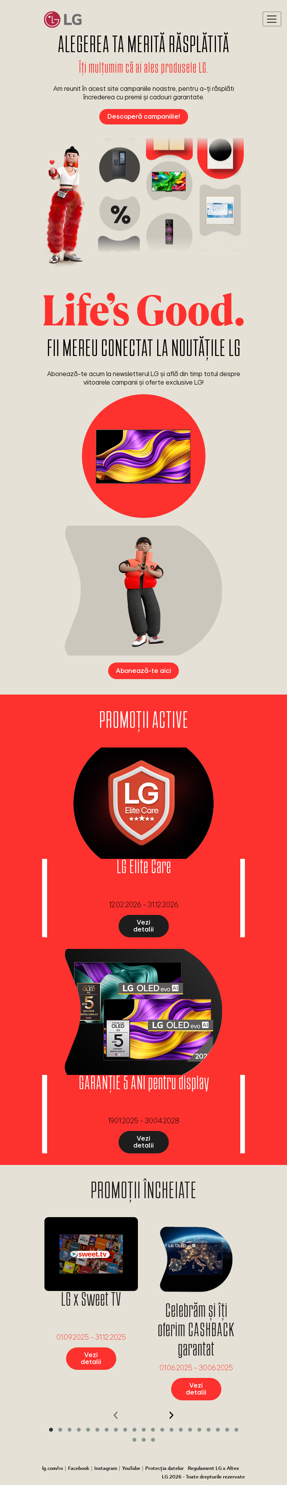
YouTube (131, 1468)
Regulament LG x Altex (213, 1468)
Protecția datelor (164, 1468)
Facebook (78, 1468)
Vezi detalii (143, 925)
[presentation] (115, 1415)
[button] (51, 1430)
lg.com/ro (52, 1468)
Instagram (105, 1468)
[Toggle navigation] (272, 19)
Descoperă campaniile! (143, 116)
